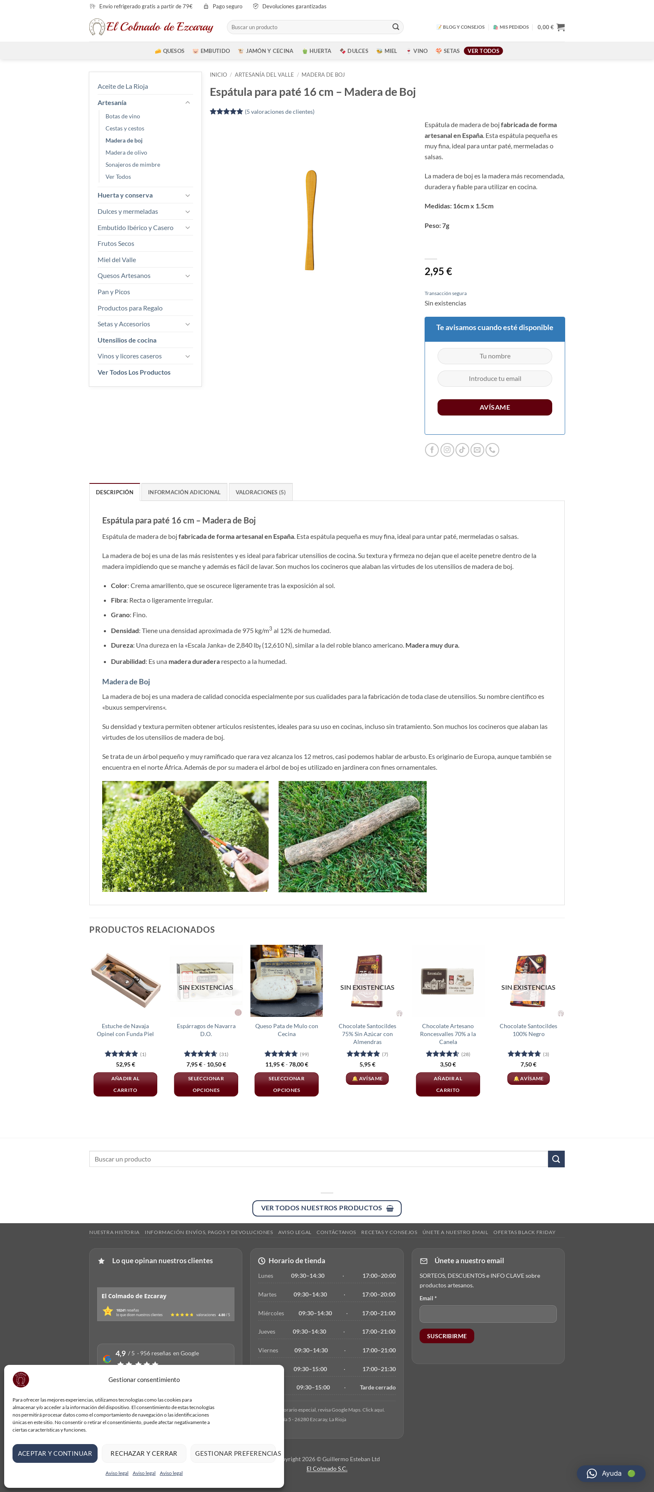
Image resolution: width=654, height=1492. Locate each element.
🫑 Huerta (317, 51)
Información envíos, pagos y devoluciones (209, 1232)
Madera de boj (124, 140)
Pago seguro (227, 6)
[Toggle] (188, 102)
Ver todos (483, 51)
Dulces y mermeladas (128, 211)
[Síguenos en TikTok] (462, 450)
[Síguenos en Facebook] (432, 450)
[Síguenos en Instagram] (447, 450)
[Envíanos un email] (477, 450)
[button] (551, 27)
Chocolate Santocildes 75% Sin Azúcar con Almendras (367, 1033)
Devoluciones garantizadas (294, 6)
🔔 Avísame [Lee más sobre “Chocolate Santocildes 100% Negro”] (528, 1078)
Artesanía (112, 102)
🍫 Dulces (354, 51)
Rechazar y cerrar (144, 1453)
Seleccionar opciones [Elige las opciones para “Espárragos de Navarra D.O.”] (206, 1084)
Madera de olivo (126, 152)
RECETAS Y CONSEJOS (389, 1232)
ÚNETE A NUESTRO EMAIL (455, 1232)
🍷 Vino (416, 51)
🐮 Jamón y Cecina (265, 51)
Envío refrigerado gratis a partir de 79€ (146, 6)
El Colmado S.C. (327, 1468)
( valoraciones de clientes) (279, 111)
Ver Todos (118, 176)
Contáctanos (336, 1232)
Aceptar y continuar (55, 1453)
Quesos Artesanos (124, 275)
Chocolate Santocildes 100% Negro (528, 1029)
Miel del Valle (117, 259)
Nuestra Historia (114, 1232)
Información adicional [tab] (184, 492)
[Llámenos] (492, 450)
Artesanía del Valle (264, 74)
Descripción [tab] (114, 492)
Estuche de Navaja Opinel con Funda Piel (125, 1029)
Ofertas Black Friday (524, 1232)
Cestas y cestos (125, 128)
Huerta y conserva (125, 195)
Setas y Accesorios (124, 324)
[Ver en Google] (321, 1409)
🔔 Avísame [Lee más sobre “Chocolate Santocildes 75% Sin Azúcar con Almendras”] (367, 1078)
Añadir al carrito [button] (125, 1084)
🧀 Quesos (169, 51)
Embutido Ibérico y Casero (136, 227)
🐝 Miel (386, 51)
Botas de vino (123, 116)
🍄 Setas (447, 51)
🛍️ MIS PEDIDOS (511, 27)
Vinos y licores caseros (130, 356)
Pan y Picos (114, 291)
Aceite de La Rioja (123, 86)
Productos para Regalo (130, 308)
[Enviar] (396, 27)
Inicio (218, 74)
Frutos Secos (116, 243)
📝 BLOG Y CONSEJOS (460, 27)
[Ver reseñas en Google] (165, 1359)
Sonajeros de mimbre (133, 164)
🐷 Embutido (211, 51)
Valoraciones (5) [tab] (261, 492)
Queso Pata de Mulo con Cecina (286, 1029)
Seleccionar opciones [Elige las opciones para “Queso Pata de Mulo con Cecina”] (286, 1084)
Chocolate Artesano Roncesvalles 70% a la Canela (448, 1033)
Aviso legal (117, 1473)
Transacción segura (446, 293)
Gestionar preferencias (235, 1453)
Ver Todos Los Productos (134, 372)
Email (428, 1298)
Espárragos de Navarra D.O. (206, 1029)
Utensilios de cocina (127, 340)
